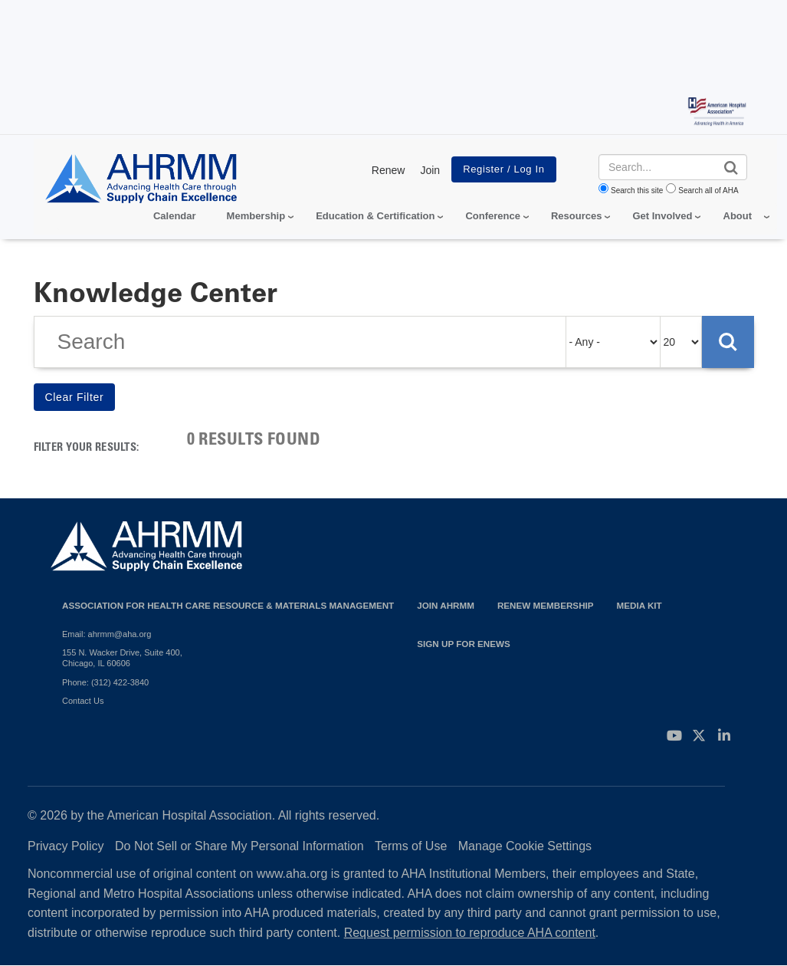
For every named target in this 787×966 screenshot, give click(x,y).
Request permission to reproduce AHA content (469, 932)
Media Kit (639, 605)
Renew (388, 170)
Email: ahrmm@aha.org (106, 634)
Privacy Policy (66, 846)
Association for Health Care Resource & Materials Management (228, 605)
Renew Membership (545, 605)
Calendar (174, 216)
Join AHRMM (445, 605)
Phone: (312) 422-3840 (105, 682)
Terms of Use (411, 846)
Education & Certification (375, 216)
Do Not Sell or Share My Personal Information (239, 846)
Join (430, 170)
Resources (576, 216)
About (738, 216)
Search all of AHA (708, 190)
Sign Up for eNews (463, 644)
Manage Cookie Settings (525, 846)
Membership (256, 216)
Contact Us (82, 700)
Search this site (637, 190)
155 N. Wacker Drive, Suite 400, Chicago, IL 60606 (122, 658)
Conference (492, 216)
